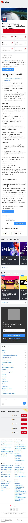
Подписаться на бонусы (14, 335)
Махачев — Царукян (6, 481)
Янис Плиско (9, 219)
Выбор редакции (5, 489)
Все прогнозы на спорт (7, 465)
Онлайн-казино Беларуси (18, 442)
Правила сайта (18, 485)
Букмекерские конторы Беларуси (7, 442)
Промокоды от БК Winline (14, 393)
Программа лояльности (14, 364)
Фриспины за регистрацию (18, 456)
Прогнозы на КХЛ (5, 474)
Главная (2, 7)
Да (8, 233)
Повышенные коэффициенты (14, 355)
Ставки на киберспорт (20, 476)
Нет (18, 233)
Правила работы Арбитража (19, 499)
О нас (16, 481)
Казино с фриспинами (20, 446)
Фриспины (17, 453)
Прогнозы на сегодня (6, 467)
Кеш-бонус (14, 381)
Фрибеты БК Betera (14, 388)
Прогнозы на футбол (6, 469)
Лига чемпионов (19, 469)
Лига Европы (18, 471)
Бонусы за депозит (14, 360)
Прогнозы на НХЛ (5, 476)
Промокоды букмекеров (4, 455)
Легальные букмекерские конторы (10, 411)
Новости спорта (5, 483)
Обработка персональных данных (20, 496)
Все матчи (17, 465)
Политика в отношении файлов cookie (20, 493)
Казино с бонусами (19, 444)
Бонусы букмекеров (6, 447)
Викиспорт (3, 487)
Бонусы (7, 7)
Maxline (14, 379)
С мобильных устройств (14, 367)
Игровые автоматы (19, 460)
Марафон (16, 7)
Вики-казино (18, 450)
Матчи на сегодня (19, 467)
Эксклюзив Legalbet (14, 372)
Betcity (14, 374)
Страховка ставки (14, 357)
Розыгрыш (9, 55)
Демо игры (17, 458)
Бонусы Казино (18, 452)
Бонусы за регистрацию (7, 453)
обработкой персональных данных (12, 340)
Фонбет (14, 383)
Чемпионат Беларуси (20, 472)
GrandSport (14, 386)
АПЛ (16, 474)
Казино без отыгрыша (20, 448)
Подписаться (20, 223)
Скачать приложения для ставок (6, 445)
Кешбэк (14, 352)
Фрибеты (11, 7)
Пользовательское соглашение (19, 487)
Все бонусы (5, 267)
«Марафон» (7, 60)
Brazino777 (14, 391)
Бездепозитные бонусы (7, 451)
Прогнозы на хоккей (6, 471)
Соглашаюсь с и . (14, 339)
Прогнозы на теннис (6, 472)
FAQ (2, 490)
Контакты (17, 483)
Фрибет (4, 55)
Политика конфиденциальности (20, 490)
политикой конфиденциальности (18, 338)
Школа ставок (4, 485)
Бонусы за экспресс (14, 362)
